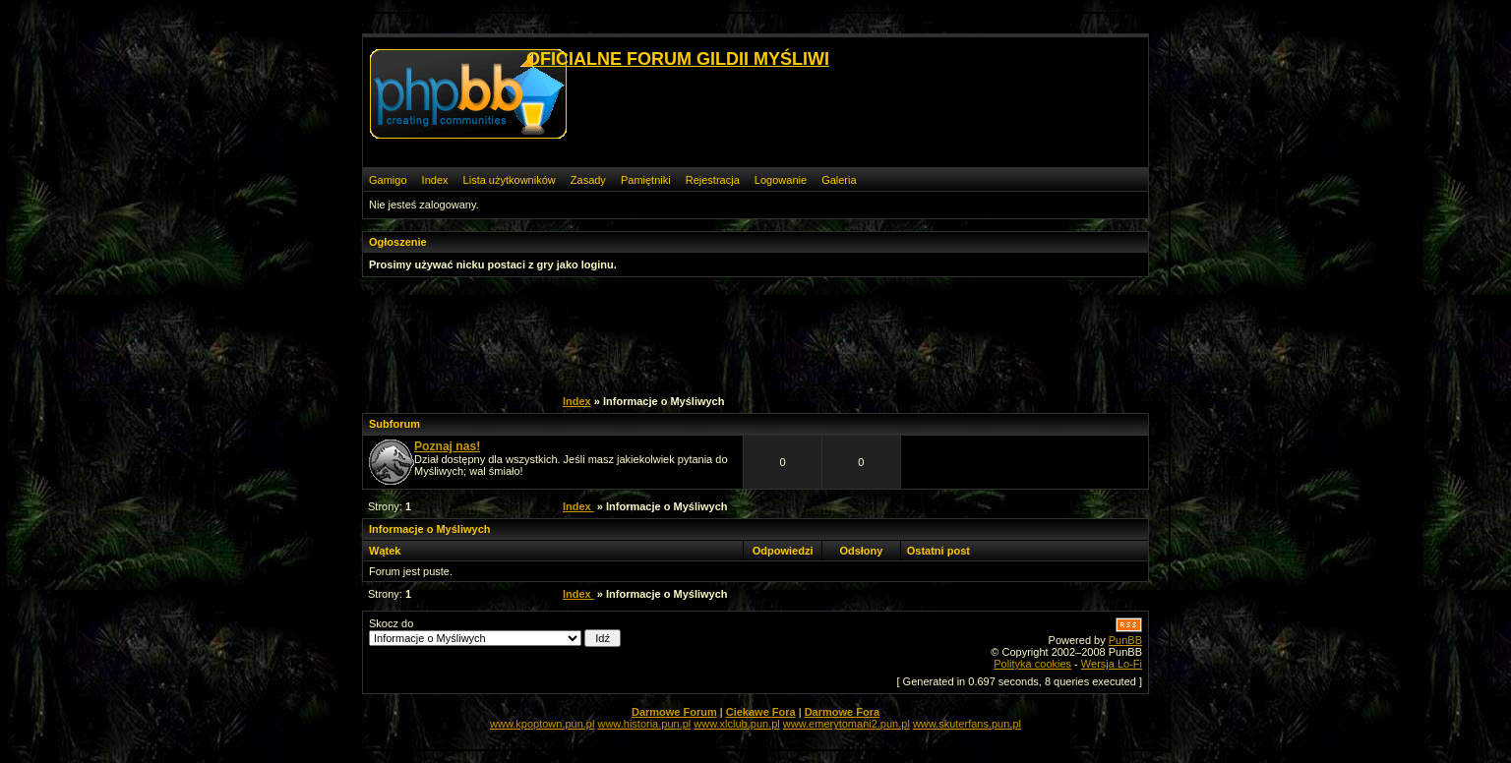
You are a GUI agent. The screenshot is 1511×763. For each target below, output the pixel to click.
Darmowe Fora (842, 712)
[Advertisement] (745, 333)
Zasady (588, 180)
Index (435, 180)
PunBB (1125, 640)
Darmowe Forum (674, 712)
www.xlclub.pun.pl (736, 724)
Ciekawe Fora (761, 712)
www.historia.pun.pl (644, 724)
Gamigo (388, 180)
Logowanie (781, 180)
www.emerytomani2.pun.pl (846, 724)
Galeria (838, 180)
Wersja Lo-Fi (1111, 664)
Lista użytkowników (509, 180)
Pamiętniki (646, 180)
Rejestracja (713, 180)
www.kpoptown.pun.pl (542, 724)
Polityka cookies (1032, 664)
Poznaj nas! (447, 446)
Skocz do (495, 632)
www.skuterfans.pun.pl (967, 724)
